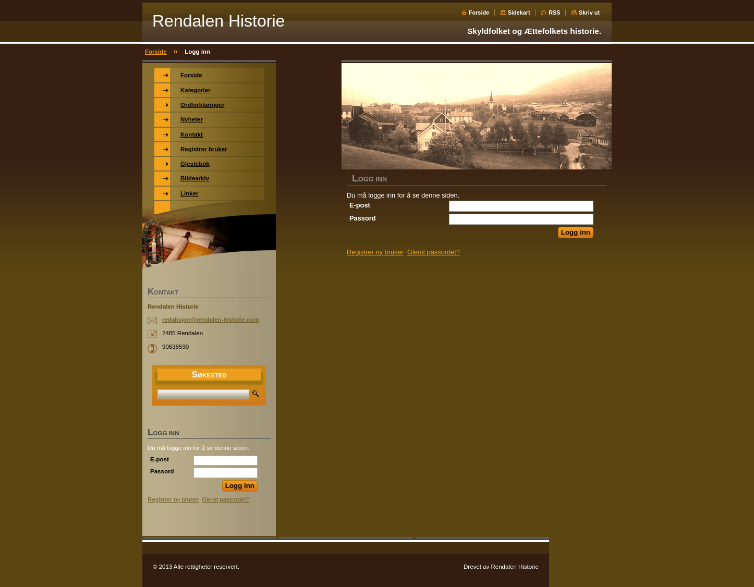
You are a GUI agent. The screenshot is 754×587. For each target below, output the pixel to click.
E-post (359, 205)
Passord (362, 218)
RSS (554, 12)
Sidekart (519, 12)
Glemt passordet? (433, 252)
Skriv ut (589, 12)
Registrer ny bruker (375, 252)
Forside (479, 12)
